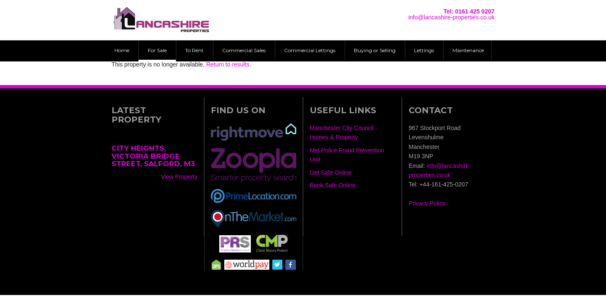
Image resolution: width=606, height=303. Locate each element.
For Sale (157, 50)
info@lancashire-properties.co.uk (451, 17)
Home (121, 50)
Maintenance (468, 50)
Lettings (424, 50)
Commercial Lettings (309, 50)
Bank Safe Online (333, 185)
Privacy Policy (427, 203)
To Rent (194, 50)
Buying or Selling (375, 50)
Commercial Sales (244, 50)
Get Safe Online (331, 172)
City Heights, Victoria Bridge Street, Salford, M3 (153, 156)
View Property (179, 177)
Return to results (228, 64)
